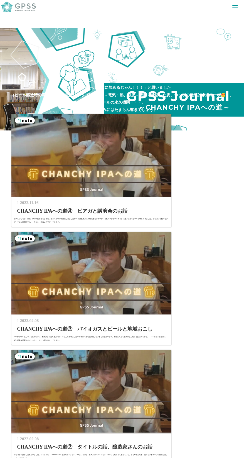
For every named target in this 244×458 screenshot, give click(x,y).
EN (213, 405)
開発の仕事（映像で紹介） (48, 368)
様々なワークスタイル (44, 353)
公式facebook (93, 405)
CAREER (33, 345)
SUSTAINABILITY (188, 323)
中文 (223, 405)
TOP (14, 323)
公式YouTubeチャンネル (43, 405)
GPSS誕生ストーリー (137, 338)
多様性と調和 (182, 338)
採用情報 (33, 382)
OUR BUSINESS (49, 323)
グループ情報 (130, 331)
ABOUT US (129, 323)
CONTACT (125, 345)
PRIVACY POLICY (177, 405)
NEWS (93, 345)
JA (203, 405)
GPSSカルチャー (39, 375)
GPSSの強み (44, 331)
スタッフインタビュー (44, 360)
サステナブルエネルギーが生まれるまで (69, 338)
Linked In (129, 405)
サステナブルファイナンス (194, 331)
